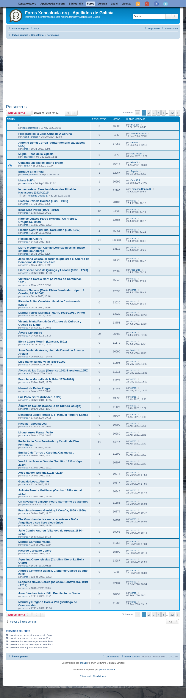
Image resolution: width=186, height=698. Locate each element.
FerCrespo (28, 156)
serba (25, 149)
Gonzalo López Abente (33, 481)
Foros (90, 3)
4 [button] (158, 113)
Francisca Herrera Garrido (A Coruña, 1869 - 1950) (52, 510)
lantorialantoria (30, 128)
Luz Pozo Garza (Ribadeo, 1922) (39, 397)
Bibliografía (76, 3)
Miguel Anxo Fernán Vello (35, 432)
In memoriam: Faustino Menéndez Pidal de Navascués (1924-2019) (47, 191)
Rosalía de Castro (30, 238)
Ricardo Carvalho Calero (35, 550)
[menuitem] (34, 28)
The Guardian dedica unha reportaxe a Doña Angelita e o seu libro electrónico (48, 521)
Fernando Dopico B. (37, 195)
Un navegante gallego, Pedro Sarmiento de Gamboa (53, 501)
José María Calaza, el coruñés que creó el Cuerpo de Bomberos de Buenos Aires (53, 260)
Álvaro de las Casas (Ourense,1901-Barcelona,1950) (53, 370)
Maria (133, 350)
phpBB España (107, 669)
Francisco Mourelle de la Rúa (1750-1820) (46, 379)
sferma (134, 142)
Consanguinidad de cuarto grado (40, 162)
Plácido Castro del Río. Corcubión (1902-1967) (49, 230)
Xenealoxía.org (27, 3)
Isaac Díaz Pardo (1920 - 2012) (38, 209)
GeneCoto (135, 180)
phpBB (83, 663)
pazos (25, 504)
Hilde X (26, 165)
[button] (137, 112)
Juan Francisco (30, 136)
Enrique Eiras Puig (31, 171)
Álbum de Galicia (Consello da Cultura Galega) (49, 406)
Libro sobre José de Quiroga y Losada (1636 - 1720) (53, 270)
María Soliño (26, 180)
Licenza (126, 3)
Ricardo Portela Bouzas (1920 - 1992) (43, 201)
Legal (114, 3)
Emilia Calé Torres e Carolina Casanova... (46, 452)
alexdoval (27, 183)
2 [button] (149, 113)
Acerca (102, 3)
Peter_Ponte (29, 174)
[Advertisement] (96, 70)
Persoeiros (16, 106)
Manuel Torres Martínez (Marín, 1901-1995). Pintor (51, 312)
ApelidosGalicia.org (52, 3)
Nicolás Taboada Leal (32, 423)
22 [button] (172, 113)
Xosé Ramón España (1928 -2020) (41, 472)
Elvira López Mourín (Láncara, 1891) (42, 341)
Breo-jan (134, 124)
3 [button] (154, 113)
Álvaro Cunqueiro (30, 332)
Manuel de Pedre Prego (34, 388)
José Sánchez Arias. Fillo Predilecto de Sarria (49, 593)
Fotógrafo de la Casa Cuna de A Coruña (45, 133)
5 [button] (163, 113)
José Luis (135, 269)
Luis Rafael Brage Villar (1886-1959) (42, 361)
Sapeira (134, 171)
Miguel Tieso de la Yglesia (35, 153)
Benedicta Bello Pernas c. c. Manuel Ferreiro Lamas (53, 414)
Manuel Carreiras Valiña (34, 541)
